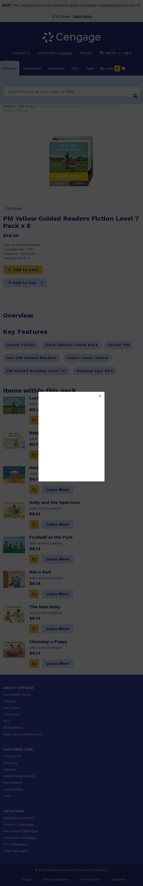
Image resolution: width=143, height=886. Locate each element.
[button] (100, 396)
